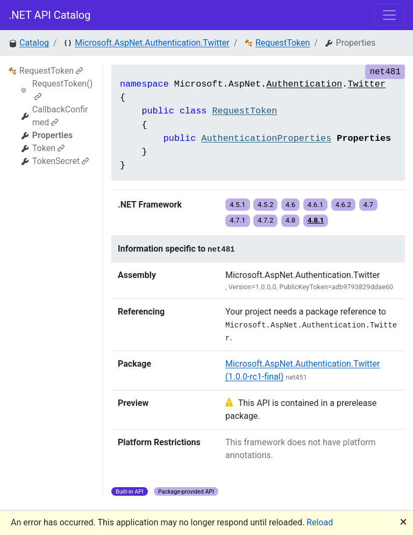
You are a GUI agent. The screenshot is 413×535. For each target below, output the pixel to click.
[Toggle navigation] (389, 15)
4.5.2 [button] (266, 205)
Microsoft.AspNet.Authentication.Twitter (152, 43)
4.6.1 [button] (316, 205)
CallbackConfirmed (60, 115)
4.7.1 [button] (238, 220)
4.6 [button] (291, 205)
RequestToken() (62, 90)
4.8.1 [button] (316, 220)
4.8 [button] (291, 220)
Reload (320, 522)
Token (48, 148)
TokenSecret (60, 161)
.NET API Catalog (50, 15)
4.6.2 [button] (344, 205)
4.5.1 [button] (238, 205)
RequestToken (282, 43)
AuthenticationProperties (266, 138)
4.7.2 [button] (266, 220)
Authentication (304, 84)
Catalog (34, 43)
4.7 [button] (369, 205)
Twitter (366, 84)
